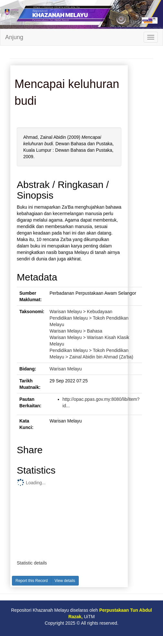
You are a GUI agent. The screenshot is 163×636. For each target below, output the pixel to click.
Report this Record (31, 580)
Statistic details (32, 562)
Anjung (14, 37)
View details (65, 580)
